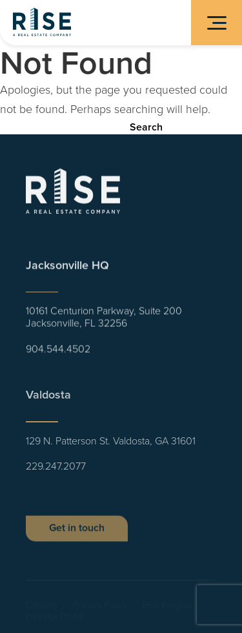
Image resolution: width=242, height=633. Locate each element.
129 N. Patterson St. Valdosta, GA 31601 (111, 445)
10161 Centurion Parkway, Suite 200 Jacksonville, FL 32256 (104, 319)
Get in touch (77, 533)
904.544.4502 (58, 351)
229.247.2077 (56, 470)
